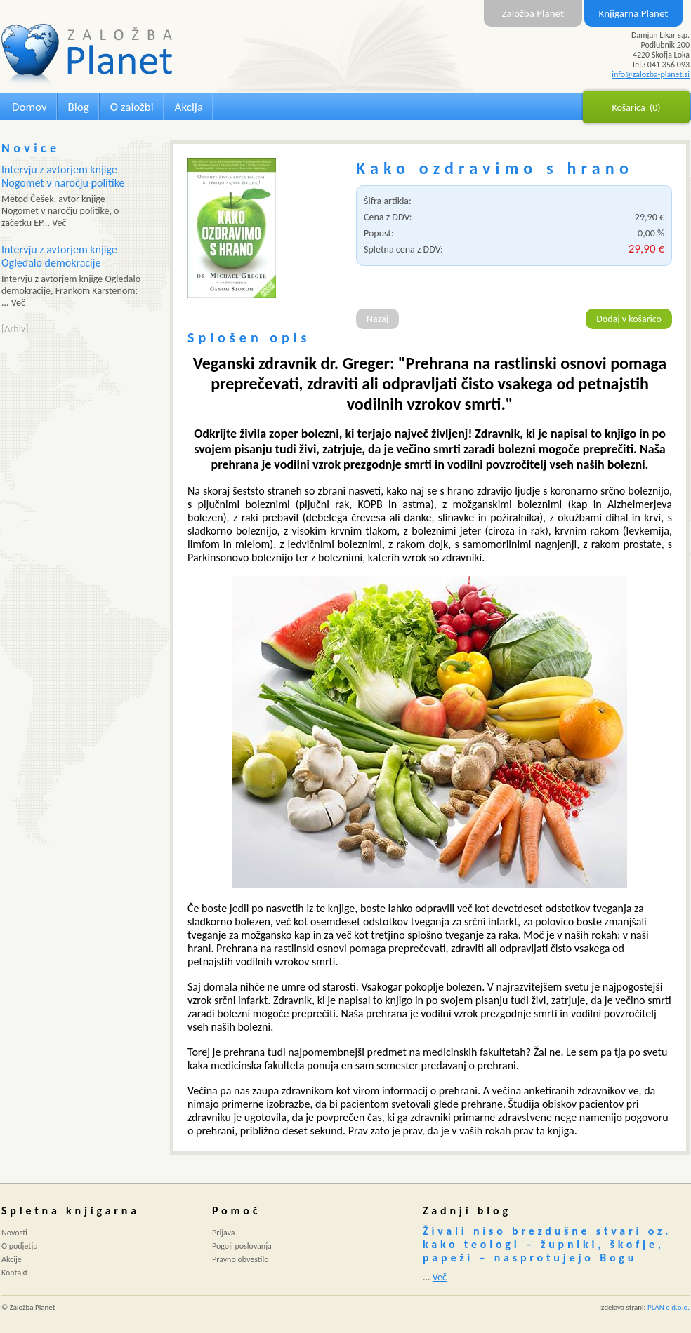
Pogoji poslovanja (242, 1246)
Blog (78, 107)
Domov (29, 107)
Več (440, 1277)
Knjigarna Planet (634, 13)
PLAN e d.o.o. (668, 1307)
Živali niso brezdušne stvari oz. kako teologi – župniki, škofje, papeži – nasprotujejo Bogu (547, 1244)
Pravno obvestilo (240, 1259)
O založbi (132, 107)
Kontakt (14, 1273)
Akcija (189, 107)
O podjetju (19, 1246)
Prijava (223, 1233)
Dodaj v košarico (629, 319)
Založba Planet (533, 13)
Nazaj (377, 319)
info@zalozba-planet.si (651, 74)
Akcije (11, 1259)
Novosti (14, 1233)
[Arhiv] (14, 329)
